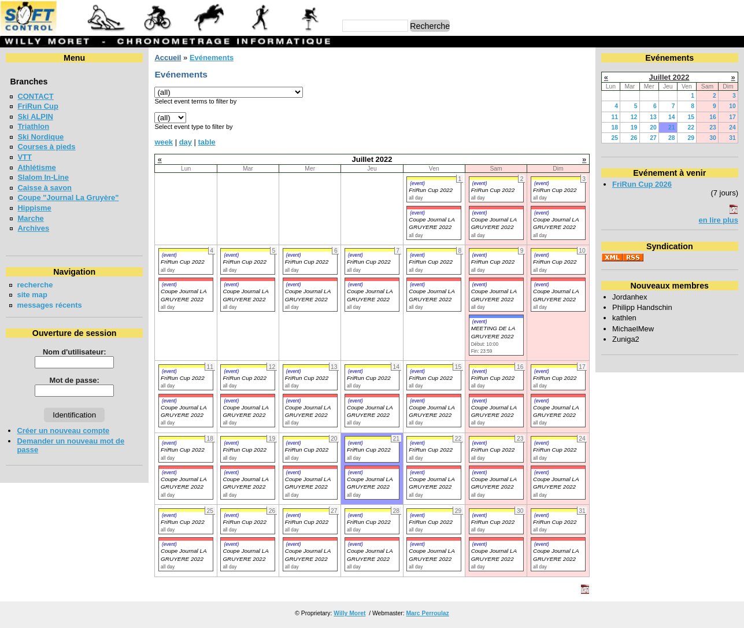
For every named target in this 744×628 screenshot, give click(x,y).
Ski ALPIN (35, 116)
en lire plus (718, 220)
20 (653, 127)
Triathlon (33, 126)
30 (712, 138)
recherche (35, 284)
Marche (30, 218)
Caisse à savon (44, 187)
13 (653, 117)
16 (712, 117)
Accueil (167, 57)
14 (671, 117)
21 (671, 127)
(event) (417, 183)
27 (653, 138)
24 (732, 127)
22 (690, 127)
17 (732, 117)
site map (32, 294)
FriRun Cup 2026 (642, 184)
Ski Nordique (40, 136)
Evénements (212, 57)
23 (712, 127)
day (185, 142)
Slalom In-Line (43, 177)
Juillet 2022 (669, 77)
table (207, 142)
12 (634, 117)
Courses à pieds (46, 146)
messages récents (49, 305)
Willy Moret (349, 613)
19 (634, 127)
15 (690, 117)
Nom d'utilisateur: (74, 352)
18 (615, 127)
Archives (33, 228)
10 (732, 106)
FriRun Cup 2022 (431, 190)
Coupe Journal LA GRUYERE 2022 (183, 483)
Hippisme (34, 208)
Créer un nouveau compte (63, 430)
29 (690, 138)
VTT (24, 157)
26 (634, 138)
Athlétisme (36, 167)
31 (732, 138)
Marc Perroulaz (427, 613)
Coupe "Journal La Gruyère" (68, 197)
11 (615, 117)
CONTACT (35, 96)
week (163, 142)
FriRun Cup (37, 106)
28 (671, 138)
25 (615, 138)
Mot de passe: (74, 380)
